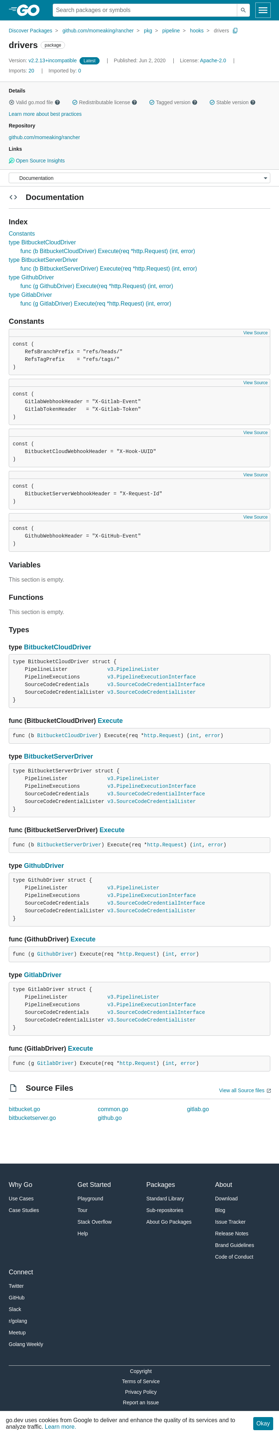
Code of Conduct (234, 1257)
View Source (255, 332)
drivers (221, 31)
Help (82, 1233)
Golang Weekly (26, 1344)
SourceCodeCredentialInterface (161, 685)
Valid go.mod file (34, 102)
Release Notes (231, 1233)
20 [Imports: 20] (22, 71)
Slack (15, 1309)
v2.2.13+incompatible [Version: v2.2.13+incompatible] (43, 60)
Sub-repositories (164, 1210)
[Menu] (139, 178)
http (150, 736)
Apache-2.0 (213, 60)
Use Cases (21, 1198)
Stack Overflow (94, 1222)
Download (226, 1198)
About (223, 1184)
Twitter (16, 1286)
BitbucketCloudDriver (57, 647)
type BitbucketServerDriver (43, 260)
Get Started (94, 1184)
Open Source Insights (37, 161)
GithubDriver (44, 865)
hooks (196, 31)
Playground (90, 1198)
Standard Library (165, 1198)
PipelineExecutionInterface (156, 677)
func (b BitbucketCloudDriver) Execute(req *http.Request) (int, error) (107, 251)
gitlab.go (198, 1109)
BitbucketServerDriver (58, 756)
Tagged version (173, 102)
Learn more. (60, 1427)
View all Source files (241, 1090)
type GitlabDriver (30, 295)
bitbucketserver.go (32, 1118)
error (212, 736)
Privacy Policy (141, 1392)
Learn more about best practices (45, 114)
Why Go (20, 1184)
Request (170, 736)
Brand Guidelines (234, 1245)
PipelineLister (138, 669)
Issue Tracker (230, 1222)
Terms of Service (141, 1381)
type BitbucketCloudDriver (42, 242)
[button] (12, 102)
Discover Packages (30, 31)
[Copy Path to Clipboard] (235, 30)
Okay (263, 1423)
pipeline (171, 31)
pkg (148, 31)
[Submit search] (243, 10)
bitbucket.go (24, 1109)
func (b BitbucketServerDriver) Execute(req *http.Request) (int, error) (108, 268)
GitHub (17, 1298)
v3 (110, 669)
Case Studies (24, 1210)
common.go (113, 1109)
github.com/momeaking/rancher (98, 31)
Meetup (17, 1332)
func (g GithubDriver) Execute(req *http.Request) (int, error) (96, 286)
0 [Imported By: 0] (65, 71)
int (194, 736)
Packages (160, 1184)
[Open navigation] (263, 10)
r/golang (18, 1321)
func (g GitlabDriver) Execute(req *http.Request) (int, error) (95, 303)
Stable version (232, 102)
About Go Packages (169, 1222)
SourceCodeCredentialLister (156, 692)
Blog (220, 1210)
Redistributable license (104, 102)
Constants (22, 234)
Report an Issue (141, 1402)
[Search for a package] (145, 10)
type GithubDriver (31, 277)
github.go (110, 1118)
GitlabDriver (42, 975)
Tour (82, 1210)
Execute (110, 720)
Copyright (141, 1371)
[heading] (31, 10)
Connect (21, 1272)
